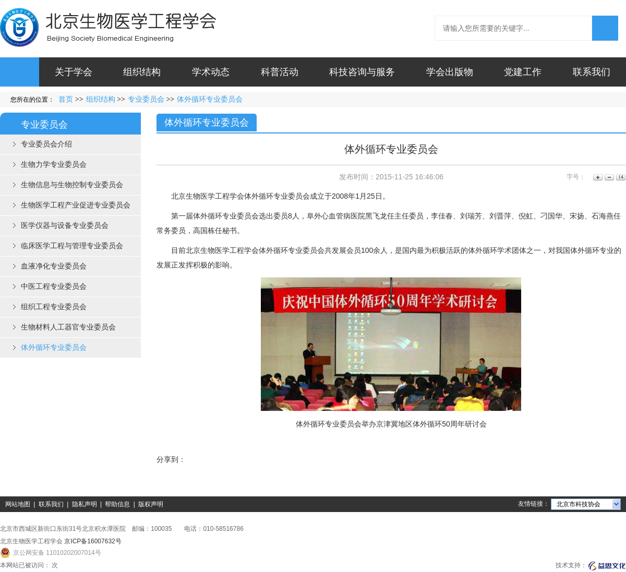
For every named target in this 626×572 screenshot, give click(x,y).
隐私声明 (84, 504)
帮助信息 (117, 504)
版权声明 (150, 504)
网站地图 (17, 504)
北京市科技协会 (578, 504)
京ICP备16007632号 (92, 541)
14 (620, 177)
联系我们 (51, 504)
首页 (65, 99)
